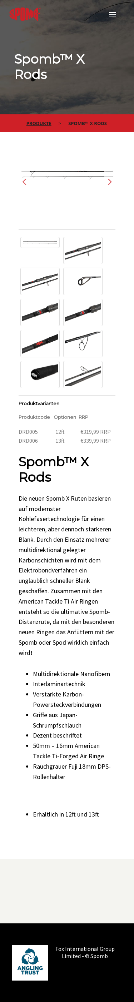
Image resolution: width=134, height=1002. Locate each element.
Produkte (38, 123)
